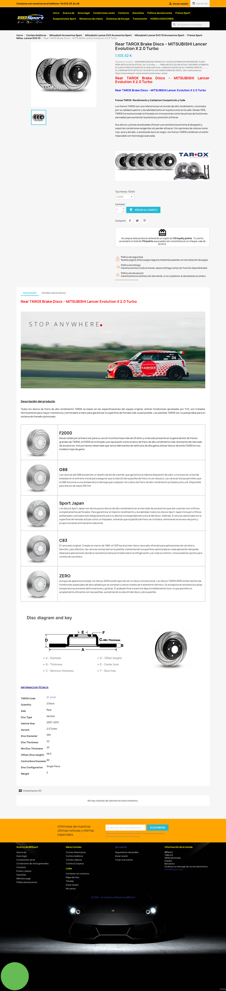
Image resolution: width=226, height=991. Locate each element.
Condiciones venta (104, 13)
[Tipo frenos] (124, 197)
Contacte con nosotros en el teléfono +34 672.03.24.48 (47, 3)
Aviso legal (84, 13)
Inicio (56, 13)
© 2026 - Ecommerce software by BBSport (113, 897)
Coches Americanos (76, 852)
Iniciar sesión (72, 884)
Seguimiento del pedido (127, 852)
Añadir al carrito (143, 210)
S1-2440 (51, 697)
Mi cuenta (71, 888)
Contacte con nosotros (77, 873)
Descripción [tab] (30, 292)
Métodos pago (23, 878)
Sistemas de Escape (117, 18)
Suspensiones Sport (64, 18)
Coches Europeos (75, 863)
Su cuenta (121, 847)
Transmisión (140, 18)
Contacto (123, 13)
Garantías (138, 13)
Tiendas (70, 881)
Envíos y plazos (23, 871)
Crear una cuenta (124, 859)
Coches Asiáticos (74, 856)
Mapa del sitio (72, 877)
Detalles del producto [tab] (54, 292)
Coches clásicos (74, 859)
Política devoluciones (159, 13)
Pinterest (144, 220)
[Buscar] (191, 24)
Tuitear (137, 220)
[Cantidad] (118, 210)
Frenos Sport (182, 13)
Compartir (130, 220)
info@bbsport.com (174, 869)
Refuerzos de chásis (91, 18)
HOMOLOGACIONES (162, 18)
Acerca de (68, 13)
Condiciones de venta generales (32, 863)
